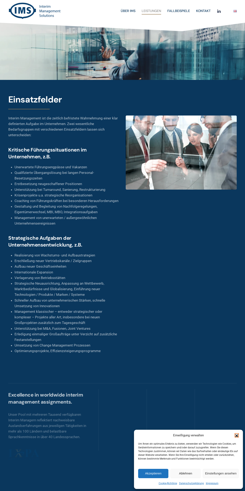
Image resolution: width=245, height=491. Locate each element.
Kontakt (203, 11)
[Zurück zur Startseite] (35, 11)
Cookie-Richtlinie (168, 483)
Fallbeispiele (178, 11)
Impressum (212, 483)
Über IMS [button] (128, 11)
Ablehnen (185, 473)
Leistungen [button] (151, 11)
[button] (237, 435)
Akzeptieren (153, 473)
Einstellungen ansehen (221, 473)
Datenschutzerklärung (191, 483)
